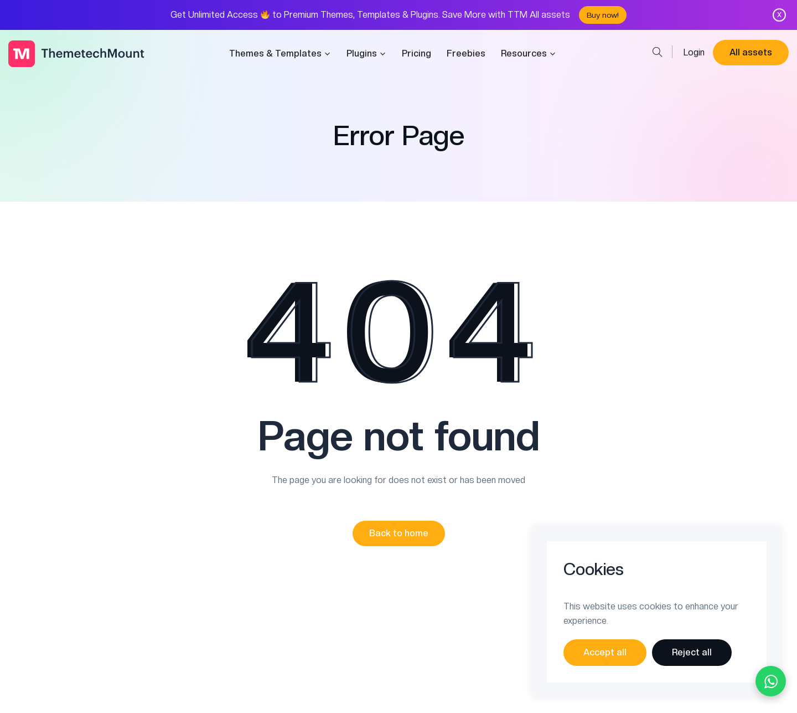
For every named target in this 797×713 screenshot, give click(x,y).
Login (694, 52)
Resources (528, 54)
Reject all (692, 652)
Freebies (466, 53)
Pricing (416, 53)
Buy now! (603, 15)
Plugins (366, 54)
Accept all (605, 652)
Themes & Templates (280, 54)
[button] (399, 533)
